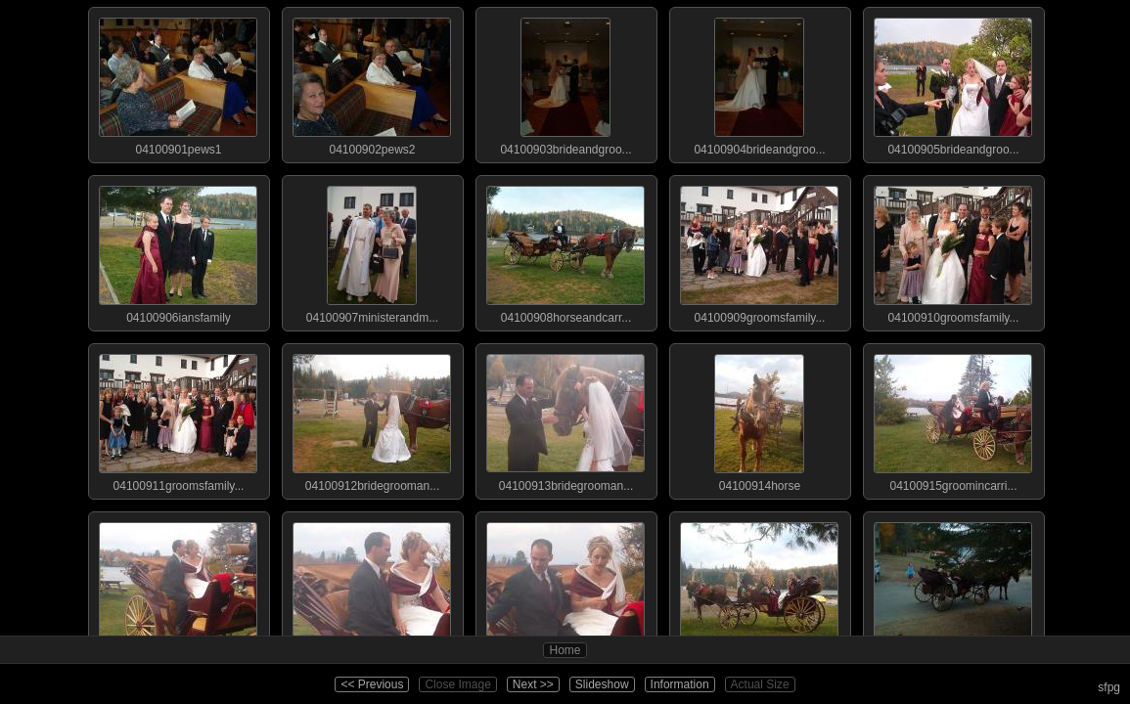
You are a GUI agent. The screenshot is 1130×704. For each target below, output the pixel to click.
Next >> (533, 684)
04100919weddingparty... (759, 586)
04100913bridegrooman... (565, 418)
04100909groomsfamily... (759, 250)
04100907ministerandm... (372, 250)
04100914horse (759, 418)
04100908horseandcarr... (565, 250)
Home (564, 650)
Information (680, 684)
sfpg (1109, 687)
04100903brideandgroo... (565, 82)
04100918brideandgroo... (565, 586)
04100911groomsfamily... (178, 418)
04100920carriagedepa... (953, 586)
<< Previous (371, 684)
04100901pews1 (178, 82)
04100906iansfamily (178, 250)
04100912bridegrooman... (372, 418)
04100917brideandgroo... (372, 586)
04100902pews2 (372, 82)
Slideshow (602, 684)
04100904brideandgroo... (759, 82)
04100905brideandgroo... (953, 82)
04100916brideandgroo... (178, 586)
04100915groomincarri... (953, 418)
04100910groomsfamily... (953, 250)
